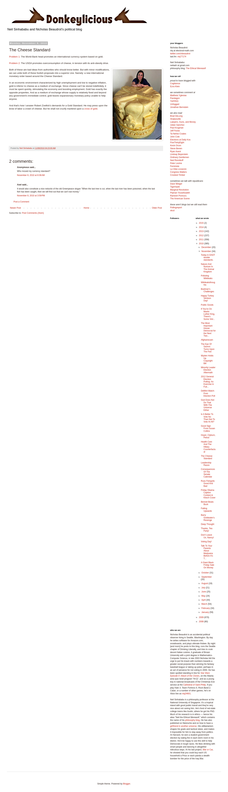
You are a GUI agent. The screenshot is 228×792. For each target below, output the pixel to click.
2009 (201, 617)
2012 (201, 235)
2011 (201, 239)
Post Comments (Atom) (33, 213)
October (205, 572)
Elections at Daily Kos (180, 139)
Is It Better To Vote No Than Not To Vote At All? (208, 418)
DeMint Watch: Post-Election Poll (208, 393)
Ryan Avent (175, 151)
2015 (201, 223)
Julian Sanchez (177, 125)
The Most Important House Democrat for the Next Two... (208, 329)
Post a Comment (21, 202)
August (205, 583)
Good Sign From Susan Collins (208, 428)
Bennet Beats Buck (207, 503)
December (206, 247)
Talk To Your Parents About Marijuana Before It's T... (207, 552)
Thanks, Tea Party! (206, 529)
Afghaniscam (207, 340)
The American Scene (180, 198)
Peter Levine (176, 163)
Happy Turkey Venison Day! (207, 298)
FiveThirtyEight (177, 142)
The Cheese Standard (206, 457)
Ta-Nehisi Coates (178, 133)
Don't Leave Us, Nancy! (207, 536)
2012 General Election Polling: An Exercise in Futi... (207, 381)
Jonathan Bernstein (179, 107)
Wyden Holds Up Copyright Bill (207, 359)
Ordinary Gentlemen (179, 157)
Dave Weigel (176, 184)
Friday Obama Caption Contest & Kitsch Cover (208, 494)
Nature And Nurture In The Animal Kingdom (207, 268)
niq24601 (186, 693)
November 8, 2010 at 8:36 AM (31, 175)
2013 (201, 231)
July (203, 587)
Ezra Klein (175, 86)
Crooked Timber (177, 175)
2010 (201, 243)
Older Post (157, 208)
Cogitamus (175, 83)
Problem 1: (14, 56)
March (204, 604)
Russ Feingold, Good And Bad (208, 483)
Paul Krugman (176, 128)
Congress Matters (178, 172)
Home (86, 208)
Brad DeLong (176, 116)
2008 (201, 621)
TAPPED (174, 101)
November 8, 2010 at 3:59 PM (31, 195)
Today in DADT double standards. (208, 257)
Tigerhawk (175, 187)
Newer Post (15, 208)
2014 (201, 227)
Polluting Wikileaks (206, 276)
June (203, 591)
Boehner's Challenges (207, 290)
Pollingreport (176, 207)
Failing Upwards (206, 509)
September (206, 577)
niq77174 (181, 56)
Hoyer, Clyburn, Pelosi (208, 436)
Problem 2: (14, 63)
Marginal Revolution (179, 190)
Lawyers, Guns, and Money (183, 122)
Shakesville (175, 119)
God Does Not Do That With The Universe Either (207, 405)
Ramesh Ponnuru (178, 196)
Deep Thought (207, 524)
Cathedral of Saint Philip (194, 685)
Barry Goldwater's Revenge (207, 517)
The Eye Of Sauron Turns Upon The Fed (207, 348)
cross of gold (90, 108)
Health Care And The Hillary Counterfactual (208, 447)
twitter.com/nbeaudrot (180, 53)
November (206, 251)
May (203, 596)
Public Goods (207, 305)
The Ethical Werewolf (196, 68)
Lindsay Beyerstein (179, 154)
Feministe (174, 166)
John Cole (175, 136)
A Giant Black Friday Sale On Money (207, 565)
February (205, 608)
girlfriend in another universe (183, 726)
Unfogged (174, 104)
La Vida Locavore (178, 169)
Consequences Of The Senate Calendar (208, 473)
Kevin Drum (175, 145)
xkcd (172, 210)
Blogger (126, 784)
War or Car (208, 749)
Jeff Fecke (175, 131)
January (205, 612)
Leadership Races (206, 463)
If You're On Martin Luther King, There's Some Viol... (208, 314)
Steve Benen (176, 148)
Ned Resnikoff (176, 160)
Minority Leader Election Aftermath (208, 370)
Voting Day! (206, 541)
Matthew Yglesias (178, 95)
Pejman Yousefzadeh (180, 193)
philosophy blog (192, 720)
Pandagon (175, 98)
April (203, 600)
